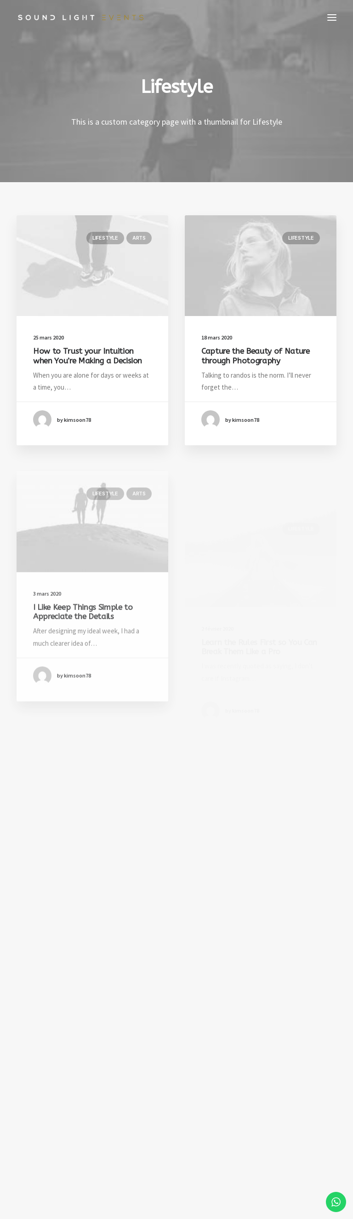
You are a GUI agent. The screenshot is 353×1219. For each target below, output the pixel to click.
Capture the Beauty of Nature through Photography (255, 356)
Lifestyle (105, 238)
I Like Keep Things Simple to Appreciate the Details (82, 641)
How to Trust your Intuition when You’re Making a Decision (87, 355)
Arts (139, 238)
